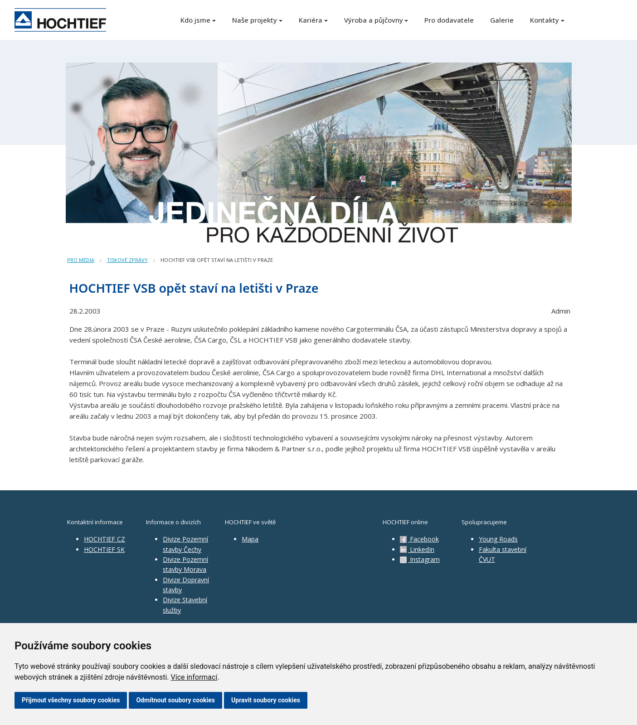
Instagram (420, 559)
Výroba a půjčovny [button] (373, 19)
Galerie (502, 19)
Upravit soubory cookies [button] (265, 700)
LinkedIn (417, 549)
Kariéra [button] (310, 19)
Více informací (193, 677)
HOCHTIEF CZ (104, 539)
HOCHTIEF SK (104, 549)
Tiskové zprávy (127, 259)
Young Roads (498, 539)
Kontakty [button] (544, 19)
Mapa (250, 539)
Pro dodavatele (449, 19)
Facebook (419, 539)
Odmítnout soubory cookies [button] (175, 700)
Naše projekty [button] (254, 19)
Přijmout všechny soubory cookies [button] (71, 700)
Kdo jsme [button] (195, 19)
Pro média (80, 259)
